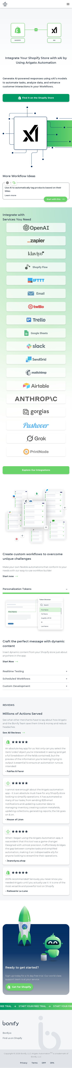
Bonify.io (7, 1033)
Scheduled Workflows (16, 678)
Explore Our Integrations (36, 470)
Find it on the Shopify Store (38, 98)
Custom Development (16, 686)
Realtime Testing (13, 671)
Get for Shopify (21, 987)
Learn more (10, 195)
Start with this (57, 200)
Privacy (23, 1063)
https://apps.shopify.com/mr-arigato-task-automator (36, 1006)
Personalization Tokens (17, 589)
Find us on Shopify (12, 1038)
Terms (35, 1063)
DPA (52, 1063)
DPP (44, 1063)
